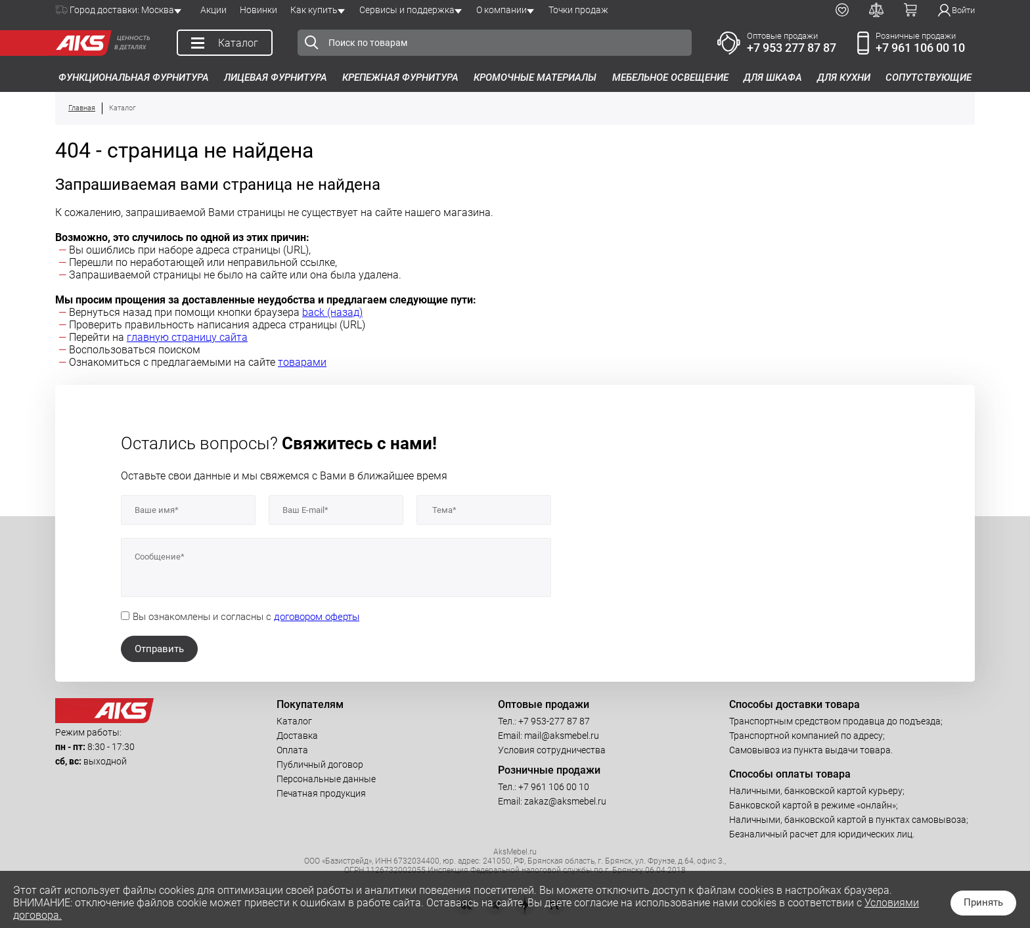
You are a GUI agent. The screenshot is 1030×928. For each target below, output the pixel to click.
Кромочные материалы (535, 77)
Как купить (314, 10)
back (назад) (332, 312)
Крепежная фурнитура (400, 77)
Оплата (292, 750)
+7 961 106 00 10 (920, 48)
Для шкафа (773, 77)
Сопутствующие (928, 77)
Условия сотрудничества (552, 750)
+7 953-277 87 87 (554, 721)
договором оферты (316, 617)
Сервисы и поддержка (407, 10)
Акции (213, 10)
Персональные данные (326, 779)
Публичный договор (320, 764)
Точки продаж (578, 10)
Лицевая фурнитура (275, 77)
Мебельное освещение (670, 77)
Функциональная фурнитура (133, 77)
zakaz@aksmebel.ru (565, 801)
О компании (501, 10)
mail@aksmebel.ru (561, 735)
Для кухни (843, 77)
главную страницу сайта (187, 337)
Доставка (297, 735)
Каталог (294, 721)
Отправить (159, 649)
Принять (983, 902)
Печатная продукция (321, 793)
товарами (302, 362)
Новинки (258, 10)
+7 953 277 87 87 (791, 48)
